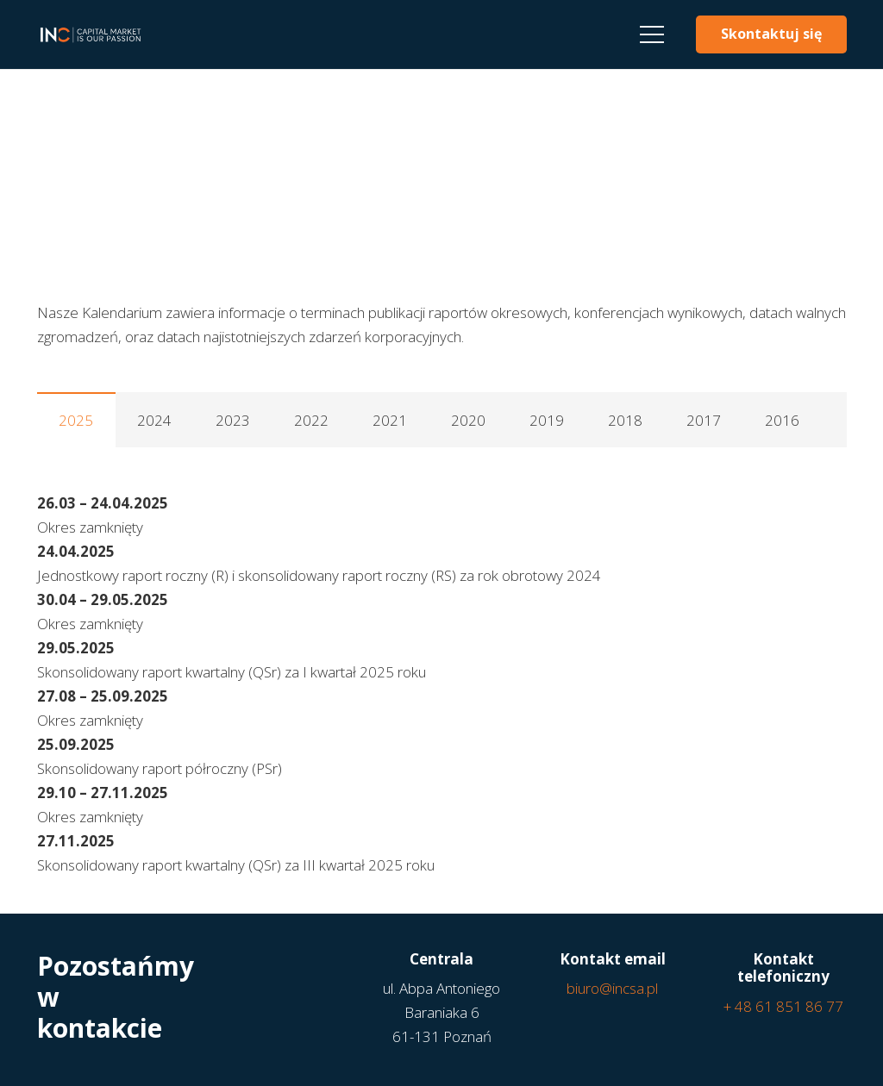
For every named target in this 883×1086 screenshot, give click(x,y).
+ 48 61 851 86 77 (783, 1006)
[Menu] (651, 34)
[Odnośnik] (90, 35)
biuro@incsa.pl (612, 988)
